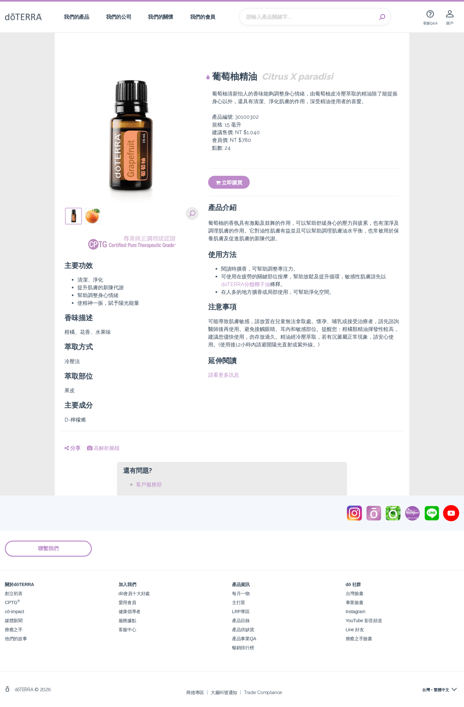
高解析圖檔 (103, 448)
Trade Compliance (263, 692)
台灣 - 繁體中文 (435, 690)
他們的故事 (16, 638)
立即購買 (229, 183)
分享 (72, 448)
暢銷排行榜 (243, 647)
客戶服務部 (149, 485)
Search (382, 17)
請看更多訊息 (223, 375)
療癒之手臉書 (359, 638)
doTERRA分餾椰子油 (245, 284)
